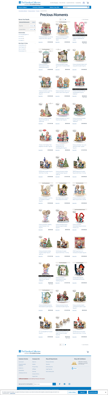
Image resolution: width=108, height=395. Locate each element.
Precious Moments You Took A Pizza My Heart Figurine (62, 119)
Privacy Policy (35, 366)
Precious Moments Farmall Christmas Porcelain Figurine (62, 305)
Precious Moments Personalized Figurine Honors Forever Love (80, 225)
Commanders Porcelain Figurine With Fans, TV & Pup (63, 251)
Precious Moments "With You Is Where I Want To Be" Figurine (63, 91)
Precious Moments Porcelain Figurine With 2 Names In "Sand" (63, 37)
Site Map (34, 371)
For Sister (21, 40)
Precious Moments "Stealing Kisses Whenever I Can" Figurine (46, 225)
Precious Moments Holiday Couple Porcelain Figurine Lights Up (63, 173)
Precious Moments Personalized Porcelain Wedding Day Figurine (46, 65)
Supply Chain (35, 376)
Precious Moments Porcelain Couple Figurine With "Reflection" (80, 119)
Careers (33, 364)
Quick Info (41, 42)
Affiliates (34, 369)
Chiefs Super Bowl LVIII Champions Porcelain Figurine (79, 251)
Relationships (22, 32)
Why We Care (62, 2)
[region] (54, 392)
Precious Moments (50, 361)
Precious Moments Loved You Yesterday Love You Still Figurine (46, 91)
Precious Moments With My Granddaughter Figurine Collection (79, 92)
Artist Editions (22, 45)
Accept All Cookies (93, 392)
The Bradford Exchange (23, 389)
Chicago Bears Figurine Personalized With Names (78, 278)
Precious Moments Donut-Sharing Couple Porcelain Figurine (61, 226)
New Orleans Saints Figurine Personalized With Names (62, 198)
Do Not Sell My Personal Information (32, 378)
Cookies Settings (72, 392)
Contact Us (21, 368)
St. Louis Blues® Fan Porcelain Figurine (45, 332)
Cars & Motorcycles (50, 371)
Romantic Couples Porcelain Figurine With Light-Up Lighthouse (45, 120)
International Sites (55, 389)
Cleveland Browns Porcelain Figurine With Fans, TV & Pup (79, 332)
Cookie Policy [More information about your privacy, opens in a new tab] (12, 393)
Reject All (82, 392)
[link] (75, 368)
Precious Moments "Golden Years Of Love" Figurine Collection (45, 279)
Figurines (48, 364)
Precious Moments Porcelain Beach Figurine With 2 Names (79, 198)
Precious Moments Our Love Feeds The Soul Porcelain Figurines (62, 333)
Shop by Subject (22, 7)
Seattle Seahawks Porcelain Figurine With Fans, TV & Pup (79, 172)
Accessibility (78, 2)
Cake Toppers (22, 47)
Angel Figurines (49, 369)
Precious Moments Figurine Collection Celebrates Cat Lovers (80, 37)
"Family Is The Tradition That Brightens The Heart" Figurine (45, 145)
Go (54, 384)
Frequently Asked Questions (22, 365)
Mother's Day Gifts (54, 7)
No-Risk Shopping (54, 2)
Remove (31, 25)
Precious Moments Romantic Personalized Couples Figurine (45, 305)
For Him (20, 38)
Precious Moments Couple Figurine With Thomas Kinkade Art (62, 66)
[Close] (105, 392)
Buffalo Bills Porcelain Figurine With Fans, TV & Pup (45, 172)
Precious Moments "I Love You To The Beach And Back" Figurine (45, 199)
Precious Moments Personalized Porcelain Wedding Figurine (63, 278)
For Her (20, 36)
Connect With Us (35, 374)
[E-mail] (43, 384)
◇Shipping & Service (23, 372)
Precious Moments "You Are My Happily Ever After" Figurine (46, 37)
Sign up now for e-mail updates (26, 384)
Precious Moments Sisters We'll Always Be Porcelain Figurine (79, 65)
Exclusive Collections (38, 7)
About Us (34, 361)
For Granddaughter (23, 34)
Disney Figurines (49, 366)
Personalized (22, 51)
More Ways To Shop (23, 43)
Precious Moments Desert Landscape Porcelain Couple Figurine (79, 306)
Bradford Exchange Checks (45, 389)
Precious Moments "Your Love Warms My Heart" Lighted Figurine (79, 146)
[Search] (76, 7)
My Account (21, 361)
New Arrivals (21, 49)
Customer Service (70, 2)
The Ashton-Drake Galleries (34, 389)
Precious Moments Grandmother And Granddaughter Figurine (61, 146)
